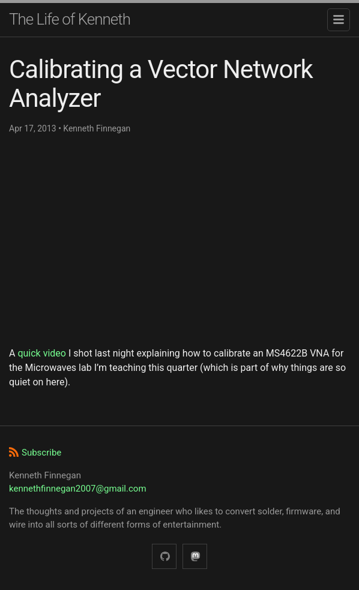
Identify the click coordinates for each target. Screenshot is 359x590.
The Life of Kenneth (69, 19)
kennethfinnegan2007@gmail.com (77, 488)
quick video (41, 353)
